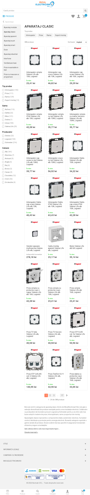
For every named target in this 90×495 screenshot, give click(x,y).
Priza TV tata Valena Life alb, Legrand (32, 334)
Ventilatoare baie (10, 63)
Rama (9, 97)
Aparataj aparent (10, 36)
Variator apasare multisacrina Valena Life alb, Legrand (34, 248)
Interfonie (7, 59)
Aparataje (9, 22)
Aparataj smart (9, 45)
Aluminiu (9, 155)
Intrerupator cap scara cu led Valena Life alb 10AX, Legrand (34, 161)
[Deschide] (45, 443)
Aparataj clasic (9, 32)
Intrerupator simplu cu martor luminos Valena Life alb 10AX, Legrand (77, 117)
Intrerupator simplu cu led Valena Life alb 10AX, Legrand (56, 116)
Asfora (10, 109)
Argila (8, 162)
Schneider (11, 142)
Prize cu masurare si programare (11, 75)
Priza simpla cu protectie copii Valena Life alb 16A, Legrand (54, 291)
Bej (7, 165)
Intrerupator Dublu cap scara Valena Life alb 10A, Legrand (33, 205)
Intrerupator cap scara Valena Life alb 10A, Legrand (77, 74)
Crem (9, 179)
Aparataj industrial (10, 54)
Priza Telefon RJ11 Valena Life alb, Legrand (56, 376)
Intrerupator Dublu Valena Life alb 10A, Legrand (77, 160)
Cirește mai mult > (31, 432)
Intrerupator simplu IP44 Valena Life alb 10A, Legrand (34, 116)
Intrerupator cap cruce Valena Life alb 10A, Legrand (55, 74)
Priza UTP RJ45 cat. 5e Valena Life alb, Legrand (77, 334)
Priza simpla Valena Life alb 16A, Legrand (76, 290)
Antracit (9, 158)
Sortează (71, 42)
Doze (6, 50)
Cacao (8, 172)
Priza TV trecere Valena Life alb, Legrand (55, 334)
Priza (9, 93)
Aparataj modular (10, 27)
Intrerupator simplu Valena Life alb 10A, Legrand (34, 74)
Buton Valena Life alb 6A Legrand (77, 247)
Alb (8, 152)
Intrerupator (11, 90)
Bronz (8, 169)
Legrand (10, 139)
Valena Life (11, 126)
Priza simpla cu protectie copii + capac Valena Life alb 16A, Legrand (33, 291)
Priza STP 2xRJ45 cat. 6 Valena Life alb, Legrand (33, 376)
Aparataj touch (9, 41)
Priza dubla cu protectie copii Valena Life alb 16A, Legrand (76, 377)
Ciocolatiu (10, 175)
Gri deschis (10, 182)
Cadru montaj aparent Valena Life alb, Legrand (56, 248)
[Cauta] (85, 10)
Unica (9, 123)
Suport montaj (12, 100)
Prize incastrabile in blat (11, 69)
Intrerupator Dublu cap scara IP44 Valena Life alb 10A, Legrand (77, 205)
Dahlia (9, 113)
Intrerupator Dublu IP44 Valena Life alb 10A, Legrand (55, 204)
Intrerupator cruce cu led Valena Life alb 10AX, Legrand (55, 160)
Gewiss (9, 136)
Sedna (8, 120)
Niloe (9, 116)
